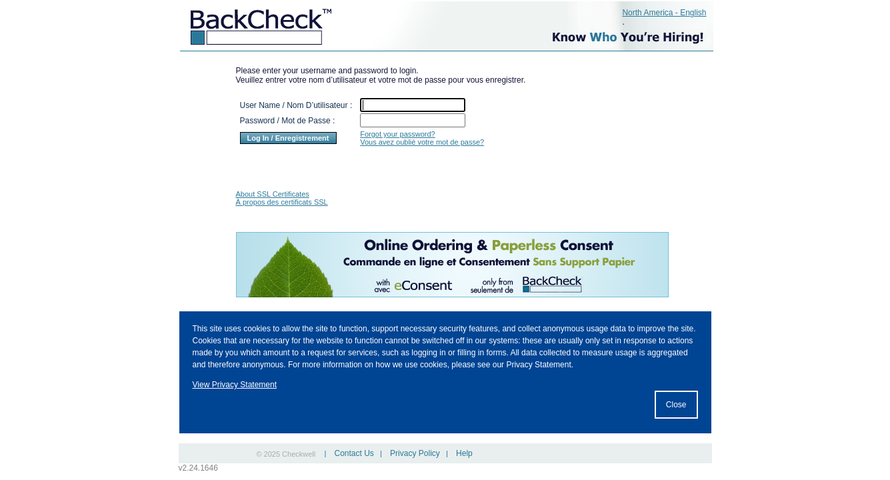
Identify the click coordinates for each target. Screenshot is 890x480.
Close (676, 404)
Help (464, 453)
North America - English (664, 12)
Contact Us (353, 453)
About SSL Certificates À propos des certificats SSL (282, 198)
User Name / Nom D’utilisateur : (296, 105)
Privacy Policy (415, 453)
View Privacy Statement (235, 384)
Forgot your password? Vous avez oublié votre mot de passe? (422, 138)
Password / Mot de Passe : (287, 120)
